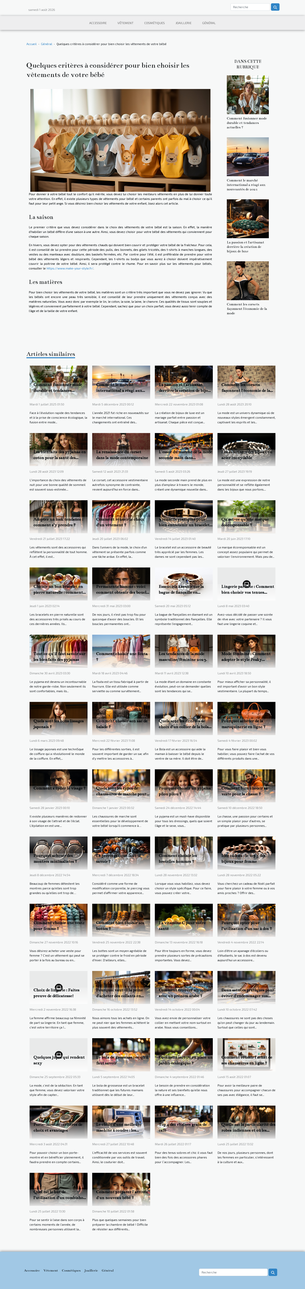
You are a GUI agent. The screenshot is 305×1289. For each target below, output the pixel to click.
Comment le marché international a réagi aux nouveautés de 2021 (246, 184)
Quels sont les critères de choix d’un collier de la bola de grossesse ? (184, 726)
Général (209, 23)
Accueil (31, 44)
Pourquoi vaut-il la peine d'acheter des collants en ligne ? (119, 995)
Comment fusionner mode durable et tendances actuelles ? (247, 122)
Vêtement (125, 23)
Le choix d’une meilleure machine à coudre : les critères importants (118, 1130)
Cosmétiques (154, 23)
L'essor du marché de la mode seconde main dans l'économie (185, 457)
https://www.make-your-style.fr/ (69, 268)
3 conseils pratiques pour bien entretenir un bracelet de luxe (184, 525)
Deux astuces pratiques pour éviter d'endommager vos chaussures (247, 995)
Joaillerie (183, 23)
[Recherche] (250, 7)
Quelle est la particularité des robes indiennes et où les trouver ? (248, 1130)
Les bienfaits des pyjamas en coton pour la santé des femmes (59, 457)
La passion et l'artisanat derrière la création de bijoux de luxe (245, 246)
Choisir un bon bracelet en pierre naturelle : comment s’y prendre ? (58, 592)
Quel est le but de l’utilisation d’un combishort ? (60, 1197)
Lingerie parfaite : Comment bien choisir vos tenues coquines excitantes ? (247, 592)
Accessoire (98, 23)
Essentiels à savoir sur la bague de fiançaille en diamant (181, 592)
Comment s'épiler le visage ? (59, 788)
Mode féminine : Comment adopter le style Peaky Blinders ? (246, 659)
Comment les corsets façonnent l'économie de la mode (247, 308)
